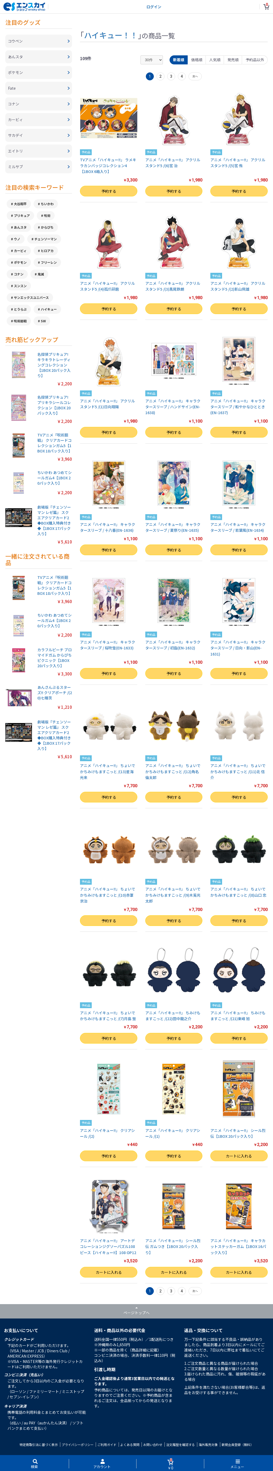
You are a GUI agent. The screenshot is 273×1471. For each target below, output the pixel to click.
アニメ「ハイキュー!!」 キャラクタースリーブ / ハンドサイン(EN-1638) (172, 406)
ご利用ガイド (107, 1444)
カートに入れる (239, 1156)
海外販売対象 (208, 1444)
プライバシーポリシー (78, 1444)
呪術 (47, 215)
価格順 (196, 59)
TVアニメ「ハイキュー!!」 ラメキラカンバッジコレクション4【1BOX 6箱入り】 (108, 165)
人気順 (214, 59)
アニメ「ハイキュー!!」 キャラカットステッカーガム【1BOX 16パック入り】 (238, 1246)
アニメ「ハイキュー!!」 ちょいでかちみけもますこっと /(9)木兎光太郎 (172, 895)
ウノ (17, 239)
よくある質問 (129, 1444)
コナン (18, 274)
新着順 (178, 59)
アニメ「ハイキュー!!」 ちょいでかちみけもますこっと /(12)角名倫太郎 (172, 771)
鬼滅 (41, 274)
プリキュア (22, 215)
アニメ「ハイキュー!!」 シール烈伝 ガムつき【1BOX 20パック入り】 (172, 1246)
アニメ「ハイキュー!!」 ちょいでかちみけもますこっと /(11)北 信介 (238, 771)
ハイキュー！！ (111, 34)
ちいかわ (47, 203)
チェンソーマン (45, 239)
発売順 (233, 59)
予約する (108, 191)
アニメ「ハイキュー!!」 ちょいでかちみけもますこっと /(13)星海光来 (107, 771)
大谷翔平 (20, 203)
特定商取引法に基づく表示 (38, 1444)
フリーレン (49, 262)
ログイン (153, 6)
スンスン (20, 285)
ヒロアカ (47, 250)
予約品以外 (255, 59)
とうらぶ (20, 309)
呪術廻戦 (20, 321)
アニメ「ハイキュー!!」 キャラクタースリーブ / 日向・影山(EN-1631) (238, 648)
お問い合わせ (152, 1444)
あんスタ (20, 227)
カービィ (20, 250)
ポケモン (20, 262)
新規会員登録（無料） (238, 1444)
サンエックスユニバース (31, 297)
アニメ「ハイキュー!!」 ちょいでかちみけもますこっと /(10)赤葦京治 (107, 895)
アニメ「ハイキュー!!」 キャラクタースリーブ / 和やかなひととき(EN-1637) (238, 406)
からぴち (47, 227)
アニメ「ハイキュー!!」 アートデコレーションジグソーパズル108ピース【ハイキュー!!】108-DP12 (108, 1246)
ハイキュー (49, 309)
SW (43, 321)
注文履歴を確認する (180, 1444)
